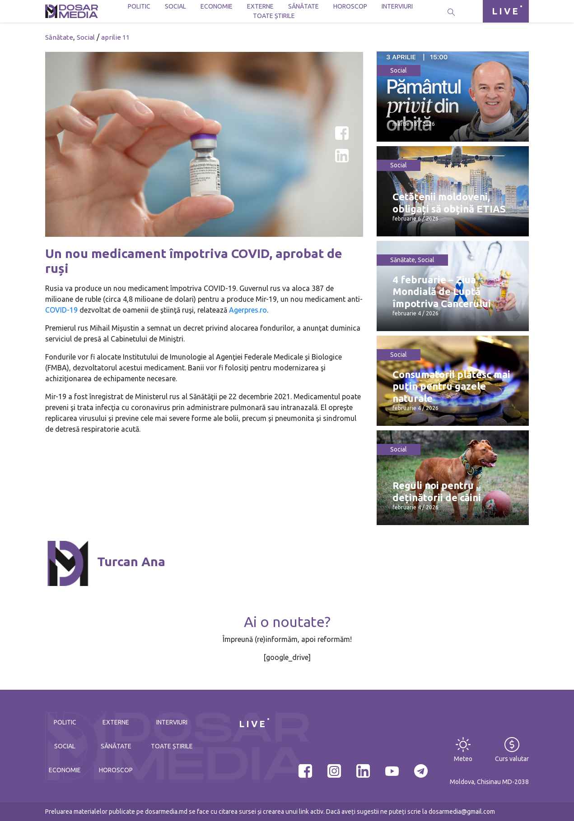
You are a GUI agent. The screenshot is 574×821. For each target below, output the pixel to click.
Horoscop (350, 6)
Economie (217, 6)
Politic (139, 6)
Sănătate (303, 6)
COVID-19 (61, 310)
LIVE (506, 11)
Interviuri (397, 6)
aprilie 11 (115, 37)
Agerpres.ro (248, 310)
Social (175, 6)
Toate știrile (274, 15)
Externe (260, 6)
